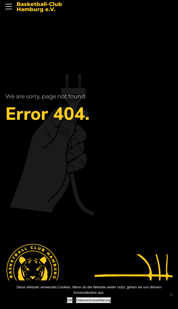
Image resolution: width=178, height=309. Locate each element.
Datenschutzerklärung (93, 300)
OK (69, 300)
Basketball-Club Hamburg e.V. (39, 7)
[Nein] (171, 295)
